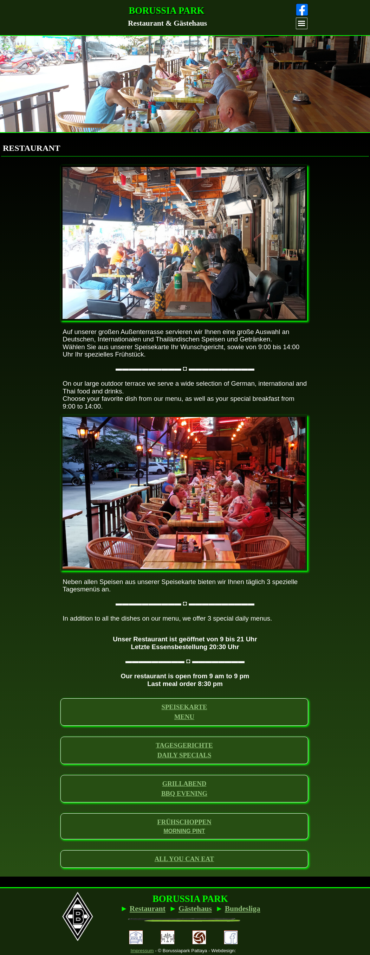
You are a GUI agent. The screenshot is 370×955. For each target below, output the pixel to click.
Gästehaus (195, 908)
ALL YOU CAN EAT (184, 859)
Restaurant (147, 908)
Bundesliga (242, 908)
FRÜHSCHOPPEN (184, 822)
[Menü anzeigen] (301, 23)
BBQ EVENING (184, 793)
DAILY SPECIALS (184, 755)
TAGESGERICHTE (184, 745)
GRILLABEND (184, 783)
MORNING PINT (184, 831)
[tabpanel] (168, 23)
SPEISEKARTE (184, 707)
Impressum (142, 950)
